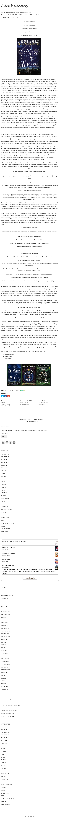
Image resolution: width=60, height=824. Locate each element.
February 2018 (5, 656)
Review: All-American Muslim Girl (10, 705)
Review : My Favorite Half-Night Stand (12, 708)
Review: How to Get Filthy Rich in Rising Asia (31, 419)
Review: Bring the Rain (7, 716)
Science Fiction (5, 517)
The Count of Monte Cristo (8, 565)
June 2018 (4, 645)
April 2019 (4, 620)
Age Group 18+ (5, 462)
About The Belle (5, 593)
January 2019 (5, 628)
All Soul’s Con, (27, 335)
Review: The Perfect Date (8, 713)
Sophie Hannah (5, 549)
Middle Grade (5, 498)
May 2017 (3, 681)
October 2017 (5, 667)
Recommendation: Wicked (26, 401)
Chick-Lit (3, 470)
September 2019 (5, 614)
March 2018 (4, 653)
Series (30, 12)
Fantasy (9, 12)
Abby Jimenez (5, 561)
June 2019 (4, 617)
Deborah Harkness (50, 97)
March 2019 (4, 622)
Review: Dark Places (30, 421)
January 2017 (5, 692)
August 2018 (4, 639)
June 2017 (4, 678)
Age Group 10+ (5, 454)
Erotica (3, 484)
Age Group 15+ (4, 12)
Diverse (3, 481)
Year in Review (42, 401)
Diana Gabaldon (44, 99)
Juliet (33, 816)
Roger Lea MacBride (6, 555)
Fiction (13, 12)
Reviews (3, 512)
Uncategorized (5, 529)
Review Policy (5, 598)
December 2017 (5, 661)
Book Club (4, 468)
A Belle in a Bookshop (14, 5)
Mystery (3, 501)
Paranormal (4, 506)
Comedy (3, 476)
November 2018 (5, 631)
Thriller (3, 526)
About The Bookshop (7, 595)
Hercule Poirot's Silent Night (8, 547)
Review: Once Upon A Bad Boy (9, 710)
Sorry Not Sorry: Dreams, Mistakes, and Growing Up (14, 541)
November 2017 (5, 664)
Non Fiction (4, 504)
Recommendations (24, 12)
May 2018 (3, 647)
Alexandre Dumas (6, 567)
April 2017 (4, 683)
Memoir (3, 495)
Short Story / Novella (7, 523)
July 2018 (3, 642)
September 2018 (5, 636)
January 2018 (5, 658)
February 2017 (5, 689)
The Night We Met (6, 559)
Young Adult (5, 531)
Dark (2, 479)
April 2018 (4, 650)
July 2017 (3, 675)
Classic (3, 473)
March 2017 (4, 686)
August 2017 (4, 672)
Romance (3, 515)
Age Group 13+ (5, 457)
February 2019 (5, 625)
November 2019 (5, 611)
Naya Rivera (5, 543)
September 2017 (5, 669)
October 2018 (5, 633)
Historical (17, 12)
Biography (4, 465)
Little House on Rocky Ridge (8, 553)
